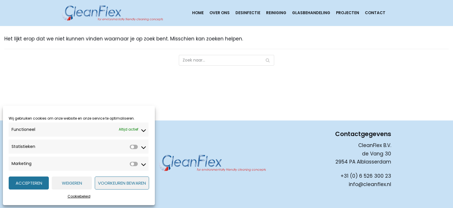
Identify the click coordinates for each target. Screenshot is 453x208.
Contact (375, 13)
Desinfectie (247, 13)
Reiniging (276, 13)
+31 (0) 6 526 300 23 (366, 175)
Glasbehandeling (311, 13)
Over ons (219, 13)
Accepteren (29, 183)
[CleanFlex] (112, 13)
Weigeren (72, 183)
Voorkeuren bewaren (122, 183)
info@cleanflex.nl (370, 184)
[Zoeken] (226, 60)
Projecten (347, 13)
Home (198, 13)
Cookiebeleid (79, 196)
